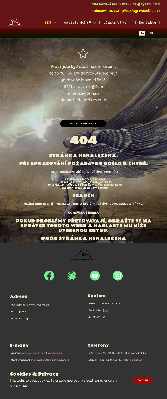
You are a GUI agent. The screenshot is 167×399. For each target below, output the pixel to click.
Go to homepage (83, 124)
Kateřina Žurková (132, 360)
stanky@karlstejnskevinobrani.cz (50, 360)
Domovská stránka (83, 212)
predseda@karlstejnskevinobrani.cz (42, 353)
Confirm (143, 380)
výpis (107, 310)
